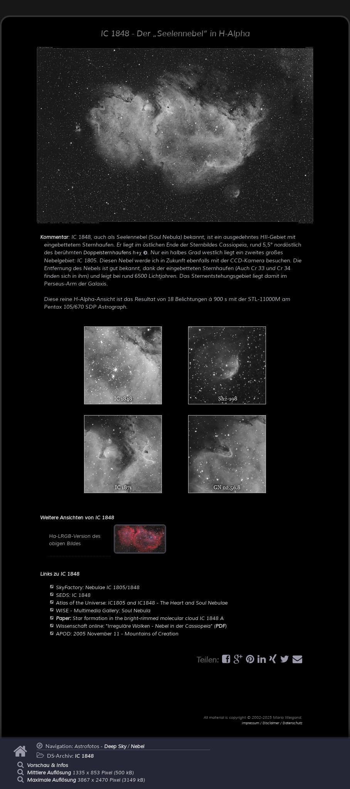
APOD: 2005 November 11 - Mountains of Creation (117, 634)
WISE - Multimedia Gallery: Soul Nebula (103, 611)
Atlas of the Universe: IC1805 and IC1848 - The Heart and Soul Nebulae (141, 603)
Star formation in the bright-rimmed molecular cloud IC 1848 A (140, 618)
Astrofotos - (100, 746)
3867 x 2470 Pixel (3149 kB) (86, 780)
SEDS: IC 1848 (73, 595)
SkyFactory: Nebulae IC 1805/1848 (98, 588)
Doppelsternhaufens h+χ (115, 253)
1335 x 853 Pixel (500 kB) (80, 773)
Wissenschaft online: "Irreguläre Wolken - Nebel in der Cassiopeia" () (141, 626)
